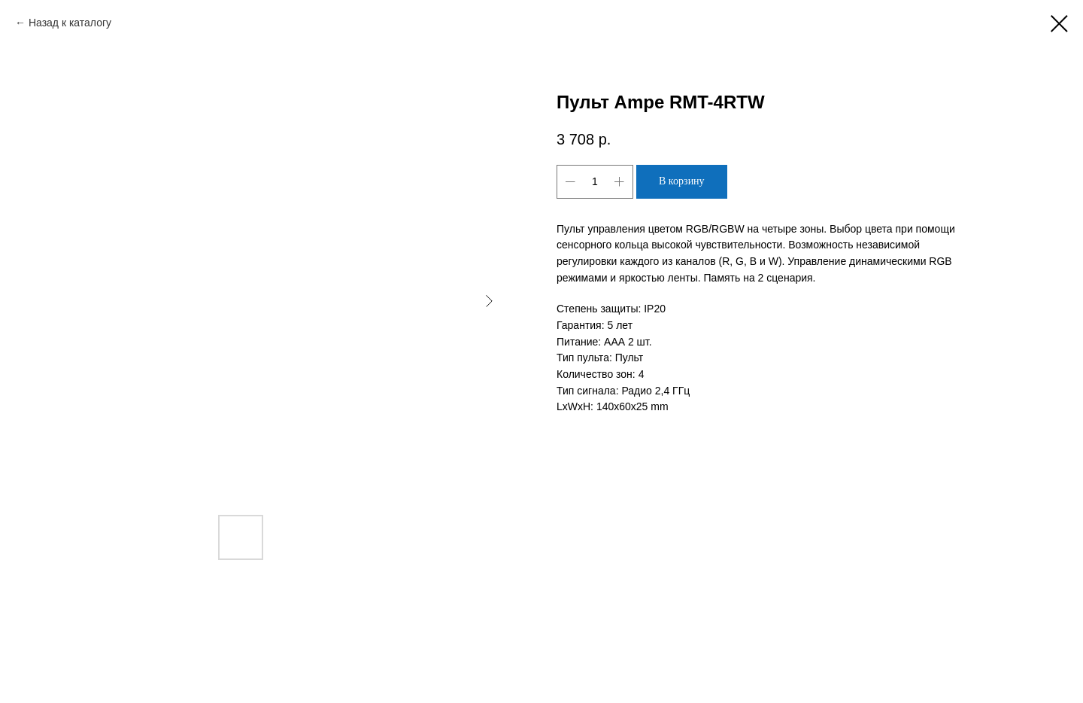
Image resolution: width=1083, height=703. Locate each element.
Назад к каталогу (70, 23)
